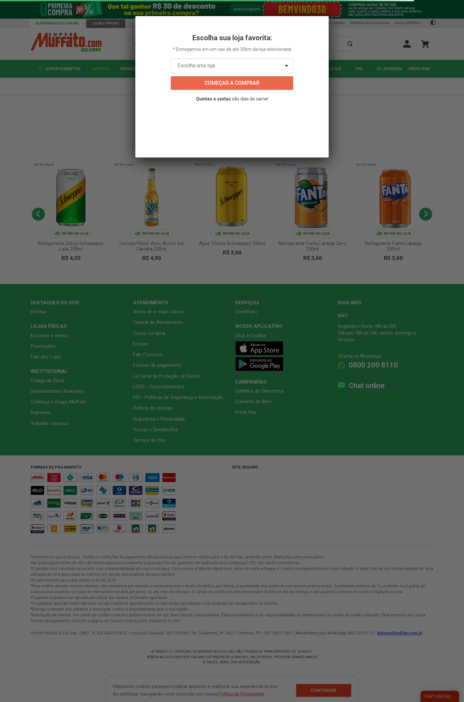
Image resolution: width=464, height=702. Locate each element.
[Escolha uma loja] (232, 65)
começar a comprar (232, 83)
